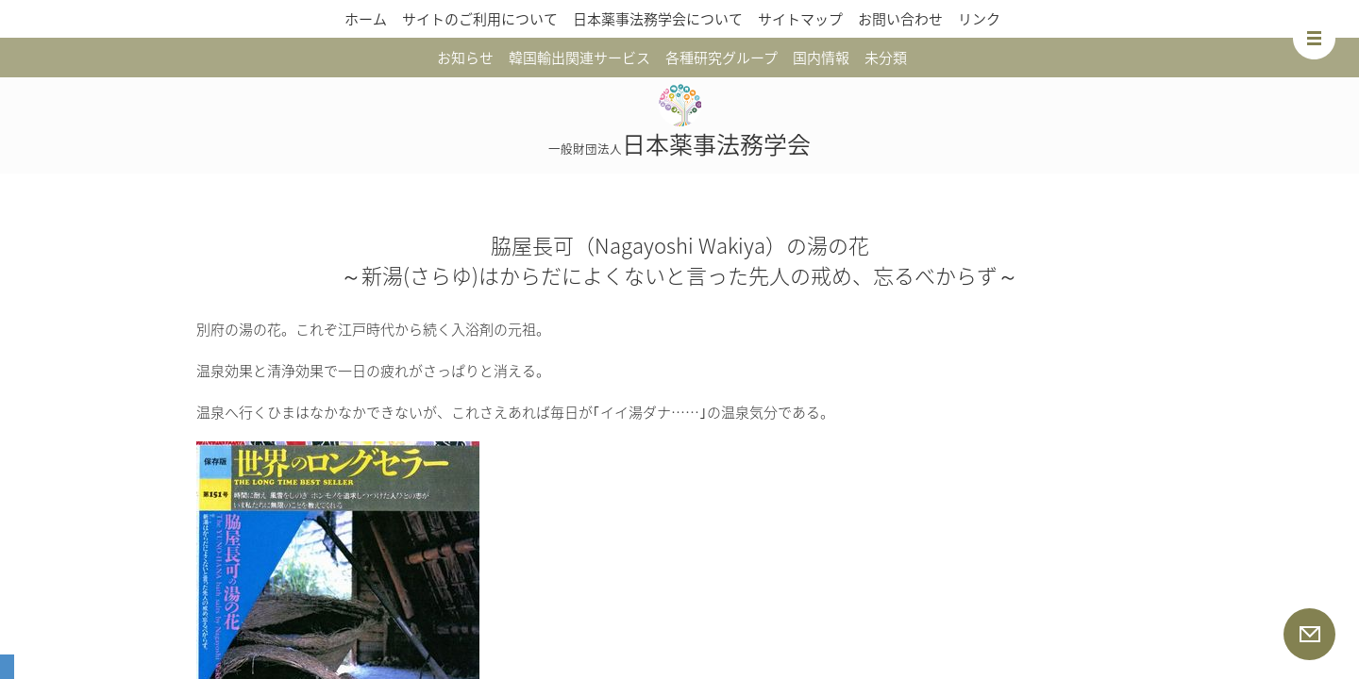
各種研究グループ (721, 57)
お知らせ (465, 57)
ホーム (365, 18)
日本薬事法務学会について (658, 18)
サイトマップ (800, 18)
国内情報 (821, 57)
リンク (979, 18)
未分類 (885, 57)
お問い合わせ (900, 18)
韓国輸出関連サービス (579, 57)
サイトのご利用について (480, 18)
